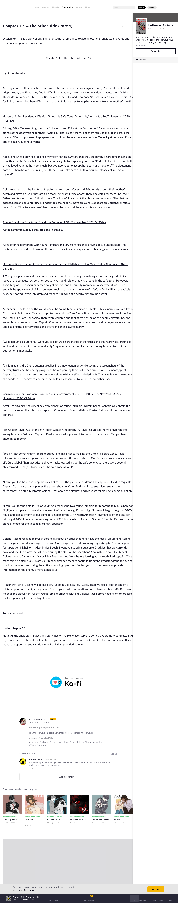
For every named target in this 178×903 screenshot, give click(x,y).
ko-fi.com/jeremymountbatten (44, 727)
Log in (141, 7)
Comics (45, 7)
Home (36, 7)
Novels (55, 7)
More (88, 7)
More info (17, 890)
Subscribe (155, 51)
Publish (152, 7)
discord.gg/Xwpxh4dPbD (41, 738)
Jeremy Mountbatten (39, 719)
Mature (79, 7)
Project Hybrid (36, 759)
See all (114, 753)
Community (67, 7)
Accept (156, 889)
